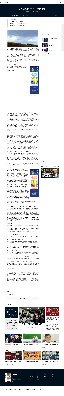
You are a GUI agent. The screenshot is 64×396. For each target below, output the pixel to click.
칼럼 (29, 379)
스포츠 (30, 377)
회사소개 (9, 389)
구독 (51, 34)
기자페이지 (45, 377)
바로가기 (55, 166)
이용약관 (24, 389)
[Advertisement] (20, 103)
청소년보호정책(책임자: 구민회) (36, 389)
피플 (37, 377)
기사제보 (53, 373)
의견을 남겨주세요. (10, 294)
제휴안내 (18, 389)
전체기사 (37, 379)
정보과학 (37, 376)
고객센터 (21, 389)
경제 (37, 373)
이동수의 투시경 (45, 35)
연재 (44, 373)
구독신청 (53, 374)
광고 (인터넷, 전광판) (14, 389)
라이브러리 (45, 376)
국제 (37, 374)
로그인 (62, 2)
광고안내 (53, 376)
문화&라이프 (31, 376)
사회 (29, 374)
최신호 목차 (46, 374)
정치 (29, 373)
